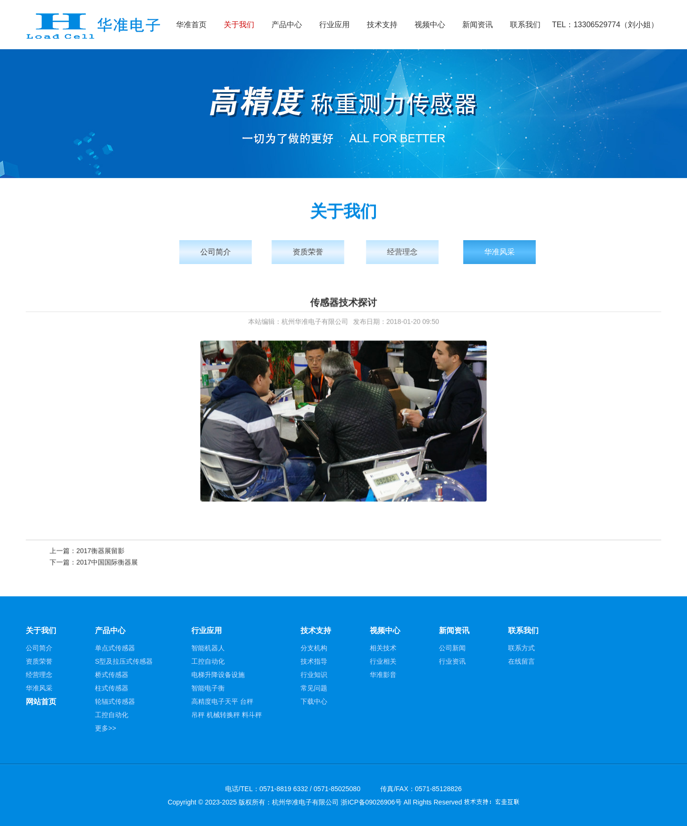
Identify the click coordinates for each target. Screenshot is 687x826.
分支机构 (314, 648)
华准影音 (383, 674)
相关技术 (383, 648)
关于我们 (239, 25)
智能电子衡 (208, 688)
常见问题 (314, 688)
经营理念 (412, 252)
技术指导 (314, 661)
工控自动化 (111, 715)
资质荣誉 (315, 252)
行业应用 (334, 25)
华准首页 (191, 25)
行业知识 (314, 674)
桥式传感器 (111, 674)
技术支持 (382, 25)
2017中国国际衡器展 (107, 563)
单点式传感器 (115, 648)
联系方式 (521, 648)
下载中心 (314, 701)
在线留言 (521, 661)
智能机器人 (208, 648)
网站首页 (41, 702)
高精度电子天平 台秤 (222, 701)
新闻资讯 (477, 25)
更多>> (105, 728)
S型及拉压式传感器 (124, 661)
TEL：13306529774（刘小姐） (605, 25)
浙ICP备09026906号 (371, 802)
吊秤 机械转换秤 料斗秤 (226, 715)
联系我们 (525, 25)
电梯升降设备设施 (218, 674)
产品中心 (286, 25)
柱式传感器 (111, 688)
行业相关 (383, 661)
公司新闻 (452, 648)
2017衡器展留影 (100, 551)
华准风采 (514, 252)
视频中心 (430, 25)
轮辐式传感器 (115, 701)
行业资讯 (452, 661)
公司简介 (220, 252)
